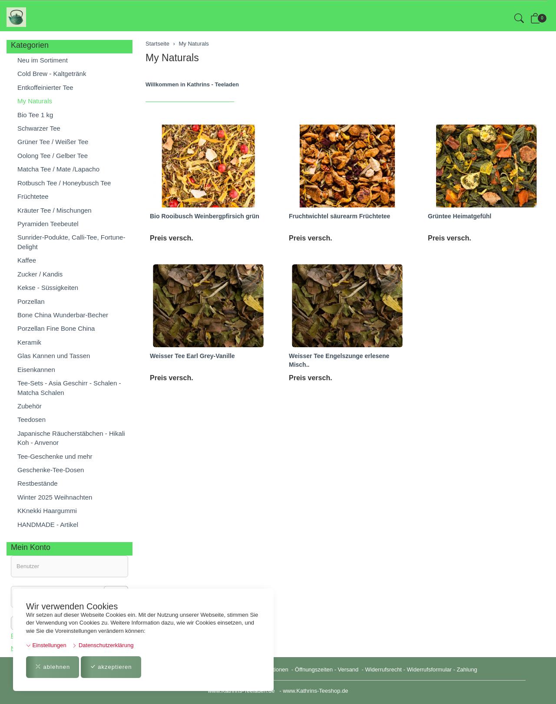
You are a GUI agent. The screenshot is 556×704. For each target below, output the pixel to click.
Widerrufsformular (429, 669)
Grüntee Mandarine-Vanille (329, 99)
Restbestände (37, 483)
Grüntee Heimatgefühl (459, 216)
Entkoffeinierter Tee (45, 87)
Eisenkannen (36, 369)
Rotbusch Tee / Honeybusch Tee (64, 183)
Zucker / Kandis (40, 274)
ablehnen (52, 667)
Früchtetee (33, 196)
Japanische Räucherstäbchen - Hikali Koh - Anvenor (71, 438)
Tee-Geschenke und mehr (55, 456)
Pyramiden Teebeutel (48, 223)
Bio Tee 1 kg (35, 114)
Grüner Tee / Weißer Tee (52, 141)
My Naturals (172, 57)
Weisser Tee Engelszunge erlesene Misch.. (276, 113)
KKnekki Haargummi (47, 510)
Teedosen (31, 419)
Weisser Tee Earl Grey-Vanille (184, 113)
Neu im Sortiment (42, 60)
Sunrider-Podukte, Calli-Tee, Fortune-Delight (71, 242)
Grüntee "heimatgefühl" (264, 99)
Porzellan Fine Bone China (56, 328)
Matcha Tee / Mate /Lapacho (58, 169)
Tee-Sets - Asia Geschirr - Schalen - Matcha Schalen (69, 387)
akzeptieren (111, 667)
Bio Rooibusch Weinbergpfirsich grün (204, 216)
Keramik (29, 342)
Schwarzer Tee (38, 128)
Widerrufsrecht (383, 669)
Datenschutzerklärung (102, 645)
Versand (348, 669)
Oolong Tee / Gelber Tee (52, 155)
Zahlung (467, 669)
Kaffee (26, 260)
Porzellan (31, 301)
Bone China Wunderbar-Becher (62, 315)
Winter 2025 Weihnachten (54, 497)
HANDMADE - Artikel (47, 524)
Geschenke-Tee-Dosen (50, 470)
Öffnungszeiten (314, 669)
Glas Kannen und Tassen (53, 355)
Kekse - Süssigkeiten (47, 287)
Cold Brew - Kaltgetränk (51, 73)
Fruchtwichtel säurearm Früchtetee (339, 216)
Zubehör (29, 406)
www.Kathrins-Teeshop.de (315, 691)
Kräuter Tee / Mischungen (54, 210)
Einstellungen (46, 645)
